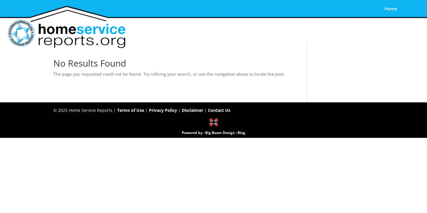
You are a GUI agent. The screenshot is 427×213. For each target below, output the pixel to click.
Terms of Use (130, 110)
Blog (241, 132)
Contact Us (219, 110)
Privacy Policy (163, 110)
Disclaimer (192, 110)
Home (391, 9)
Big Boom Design (220, 132)
